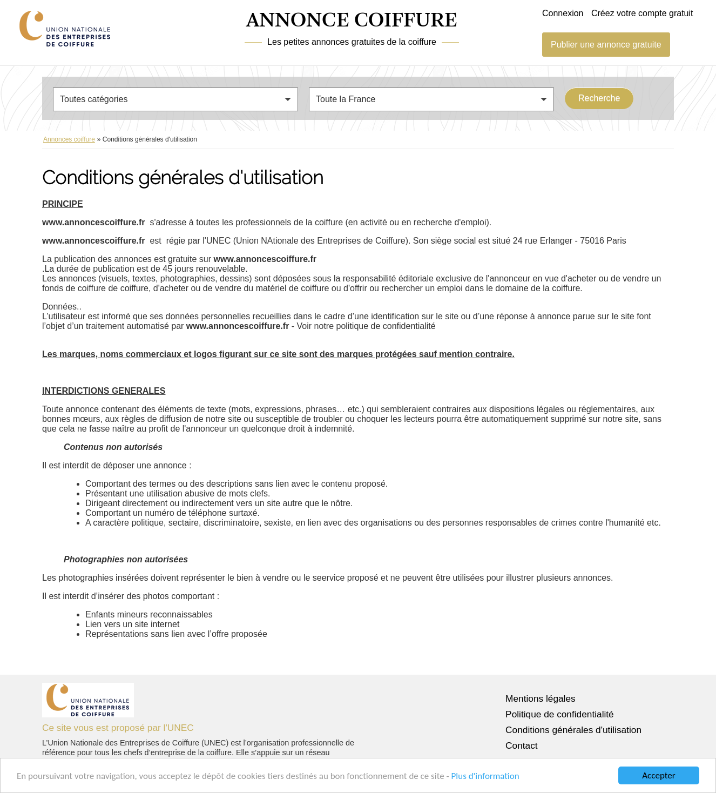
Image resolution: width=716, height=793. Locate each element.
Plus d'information (485, 776)
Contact (521, 745)
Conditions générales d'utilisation (573, 729)
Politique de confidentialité (559, 714)
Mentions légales (540, 698)
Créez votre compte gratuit (642, 13)
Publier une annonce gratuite (606, 44)
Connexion (563, 13)
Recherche (599, 98)
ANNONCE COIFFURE (351, 21)
